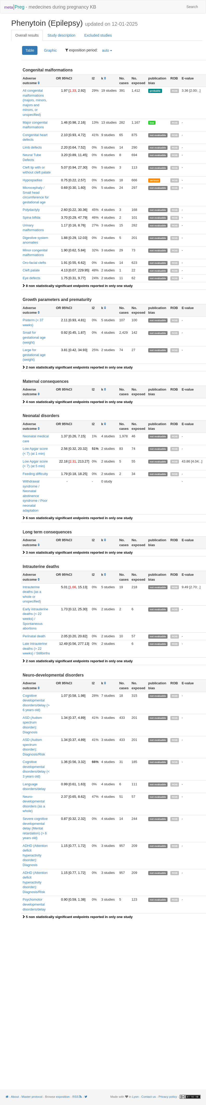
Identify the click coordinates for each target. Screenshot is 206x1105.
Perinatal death (34, 636)
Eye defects (31, 278)
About (15, 1096)
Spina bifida (31, 217)
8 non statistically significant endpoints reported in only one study (78, 286)
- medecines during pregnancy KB (50, 6)
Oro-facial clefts (34, 263)
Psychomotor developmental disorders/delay (34, 904)
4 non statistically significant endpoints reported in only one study (78, 402)
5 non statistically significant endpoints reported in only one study (78, 917)
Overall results (26, 35)
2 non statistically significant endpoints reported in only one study (78, 367)
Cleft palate (31, 270)
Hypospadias (32, 180)
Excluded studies (98, 35)
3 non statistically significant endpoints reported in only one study (78, 552)
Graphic (50, 50)
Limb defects (32, 147)
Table (29, 50)
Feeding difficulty (35, 474)
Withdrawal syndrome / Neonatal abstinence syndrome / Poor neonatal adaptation (35, 495)
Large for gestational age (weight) (34, 354)
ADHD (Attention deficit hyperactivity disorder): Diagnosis (35, 855)
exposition (63, 1096)
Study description (61, 35)
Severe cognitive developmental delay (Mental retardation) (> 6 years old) (35, 828)
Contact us (148, 1096)
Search (192, 7)
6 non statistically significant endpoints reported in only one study (78, 518)
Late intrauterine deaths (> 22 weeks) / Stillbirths (36, 648)
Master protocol (32, 1096)
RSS (77, 1096)
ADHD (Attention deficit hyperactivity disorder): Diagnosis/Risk (35, 882)
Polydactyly (31, 210)
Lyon (135, 1096)
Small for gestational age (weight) (34, 337)
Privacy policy (167, 1096)
